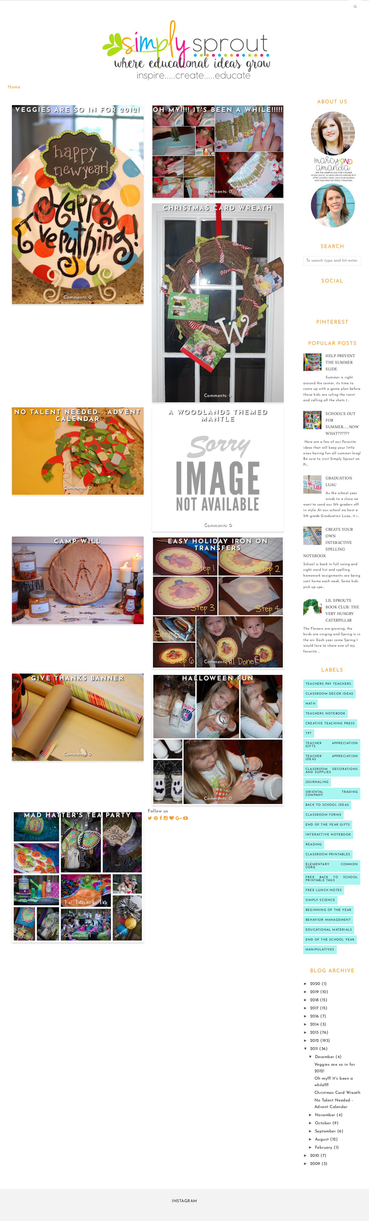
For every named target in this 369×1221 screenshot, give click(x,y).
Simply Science (320, 900)
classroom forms (323, 814)
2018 (315, 1000)
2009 (316, 1164)
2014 (315, 1025)
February (324, 1148)
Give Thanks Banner (77, 679)
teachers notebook (325, 713)
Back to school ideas (327, 805)
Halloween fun (218, 679)
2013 (315, 1033)
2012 (315, 1041)
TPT (309, 733)
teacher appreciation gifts (332, 745)
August (322, 1140)
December (325, 1057)
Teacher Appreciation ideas (332, 758)
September (326, 1131)
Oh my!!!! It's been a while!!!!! (218, 110)
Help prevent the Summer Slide (340, 362)
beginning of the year (328, 910)
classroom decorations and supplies (332, 771)
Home (14, 87)
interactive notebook (328, 834)
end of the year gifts (328, 824)
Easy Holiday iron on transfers (218, 545)
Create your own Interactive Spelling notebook (328, 542)
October (323, 1123)
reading (314, 844)
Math (310, 703)
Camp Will (77, 542)
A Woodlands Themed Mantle (218, 416)
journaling (317, 782)
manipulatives (320, 949)
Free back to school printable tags (332, 879)
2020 (316, 984)
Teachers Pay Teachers (328, 683)
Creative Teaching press (330, 723)
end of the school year (330, 939)
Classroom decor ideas (329, 693)
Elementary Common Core (332, 866)
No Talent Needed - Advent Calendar (77, 416)
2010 (315, 1156)
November (326, 1115)
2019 (315, 992)
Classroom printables (328, 854)
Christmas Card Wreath (218, 208)
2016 (315, 1016)
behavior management (328, 920)
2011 (315, 1049)
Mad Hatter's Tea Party (77, 815)
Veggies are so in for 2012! (77, 110)
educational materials (329, 929)
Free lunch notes (324, 890)
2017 (315, 1008)
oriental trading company (332, 794)
